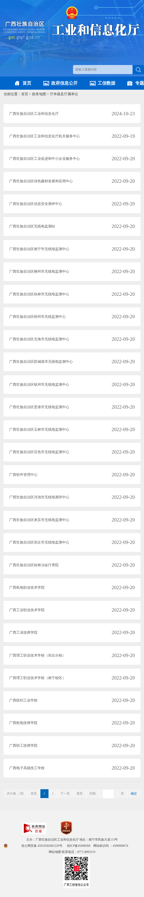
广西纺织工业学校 (23, 700)
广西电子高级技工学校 (27, 768)
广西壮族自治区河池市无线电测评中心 (39, 497)
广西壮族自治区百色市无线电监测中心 (39, 452)
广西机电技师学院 (23, 723)
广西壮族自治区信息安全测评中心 (35, 204)
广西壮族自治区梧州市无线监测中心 (37, 316)
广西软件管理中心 (23, 474)
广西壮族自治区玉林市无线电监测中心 (39, 429)
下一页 (65, 793)
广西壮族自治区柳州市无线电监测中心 (39, 271)
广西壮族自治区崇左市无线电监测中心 (39, 542)
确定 (134, 793)
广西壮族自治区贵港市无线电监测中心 (39, 407)
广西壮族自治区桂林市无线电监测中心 (39, 294)
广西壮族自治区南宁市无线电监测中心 (39, 249)
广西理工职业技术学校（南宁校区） (37, 678)
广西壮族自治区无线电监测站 (32, 226)
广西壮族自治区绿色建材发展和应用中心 (41, 181)
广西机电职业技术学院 (27, 587)
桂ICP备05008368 (80, 845)
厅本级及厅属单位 (64, 94)
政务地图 (39, 94)
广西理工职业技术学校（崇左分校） (37, 655)
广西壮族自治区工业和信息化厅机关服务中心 (44, 136)
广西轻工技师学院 (23, 745)
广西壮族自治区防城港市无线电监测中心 (41, 361)
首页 (26, 83)
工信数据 (106, 83)
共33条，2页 (15, 793)
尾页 (80, 793)
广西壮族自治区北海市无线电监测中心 (39, 339)
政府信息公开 (64, 83)
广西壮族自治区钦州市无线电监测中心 (39, 384)
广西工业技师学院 (23, 632)
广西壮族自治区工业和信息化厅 (34, 113)
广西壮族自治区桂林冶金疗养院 (34, 565)
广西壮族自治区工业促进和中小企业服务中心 (44, 158)
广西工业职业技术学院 (27, 610)
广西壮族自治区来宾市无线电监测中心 (39, 520)
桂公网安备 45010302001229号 (42, 845)
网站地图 (55, 852)
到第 (93, 793)
